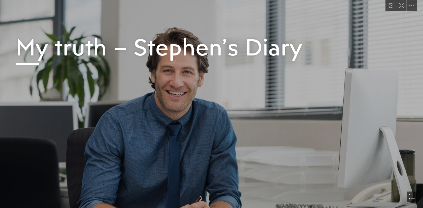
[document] (211, 104)
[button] (390, 5)
